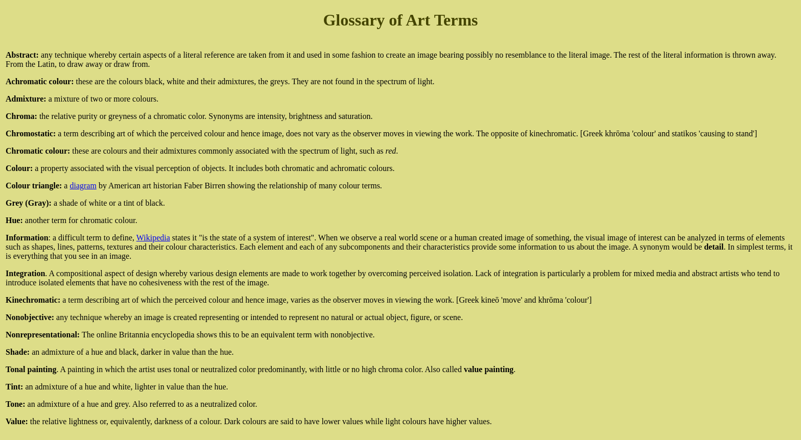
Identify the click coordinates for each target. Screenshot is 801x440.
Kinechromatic (32, 300)
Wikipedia (153, 237)
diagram (82, 185)
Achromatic (26, 81)
